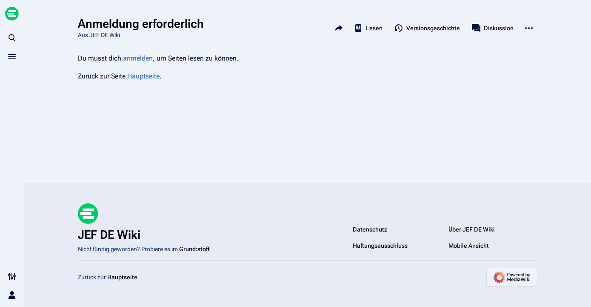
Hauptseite (143, 76)
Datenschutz (370, 229)
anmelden (138, 58)
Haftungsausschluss (380, 245)
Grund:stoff (194, 249)
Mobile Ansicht (468, 245)
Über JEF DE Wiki (471, 229)
